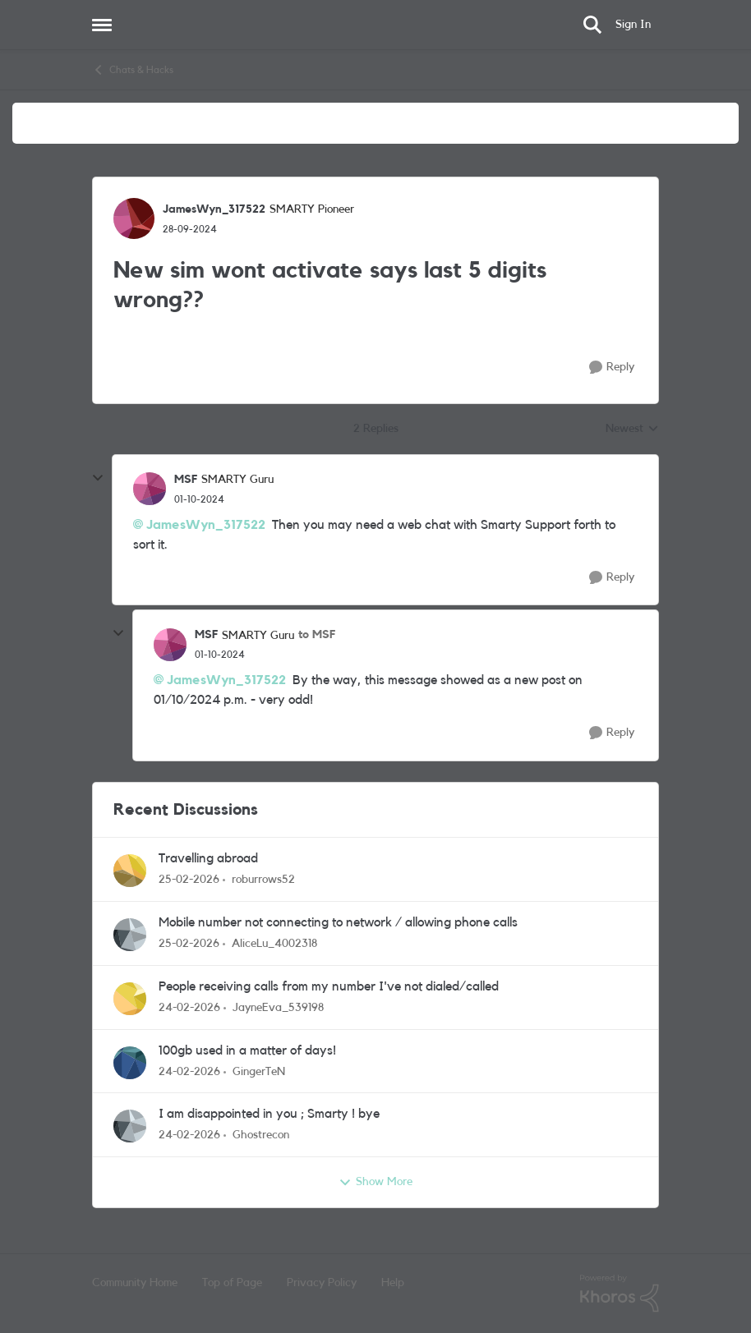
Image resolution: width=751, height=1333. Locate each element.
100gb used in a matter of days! (247, 1050)
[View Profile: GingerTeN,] (129, 1062)
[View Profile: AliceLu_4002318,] (129, 934)
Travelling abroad (208, 858)
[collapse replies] (98, 478)
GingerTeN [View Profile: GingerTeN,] (259, 1071)
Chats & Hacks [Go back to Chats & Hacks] (132, 69)
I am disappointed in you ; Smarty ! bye (269, 1113)
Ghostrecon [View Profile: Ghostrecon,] (261, 1135)
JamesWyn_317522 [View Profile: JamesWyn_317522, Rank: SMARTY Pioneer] (214, 209)
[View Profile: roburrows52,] (129, 870)
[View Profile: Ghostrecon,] (129, 1126)
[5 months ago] (189, 880)
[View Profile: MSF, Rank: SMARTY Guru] (149, 488)
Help (392, 1283)
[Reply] (612, 367)
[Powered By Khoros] (619, 1293)
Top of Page (232, 1283)
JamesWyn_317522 (205, 524)
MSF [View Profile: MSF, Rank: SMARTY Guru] (185, 479)
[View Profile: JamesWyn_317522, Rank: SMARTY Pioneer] (133, 218)
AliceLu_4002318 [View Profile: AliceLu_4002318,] (274, 943)
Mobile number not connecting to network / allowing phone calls (338, 922)
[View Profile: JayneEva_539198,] (129, 998)
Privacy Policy (322, 1283)
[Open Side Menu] (102, 24)
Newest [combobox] (632, 430)
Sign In (633, 24)
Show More (375, 1182)
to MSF (316, 635)
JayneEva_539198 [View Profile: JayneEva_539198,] (278, 1008)
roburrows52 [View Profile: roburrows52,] (263, 879)
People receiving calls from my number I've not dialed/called (329, 986)
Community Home (134, 1283)
